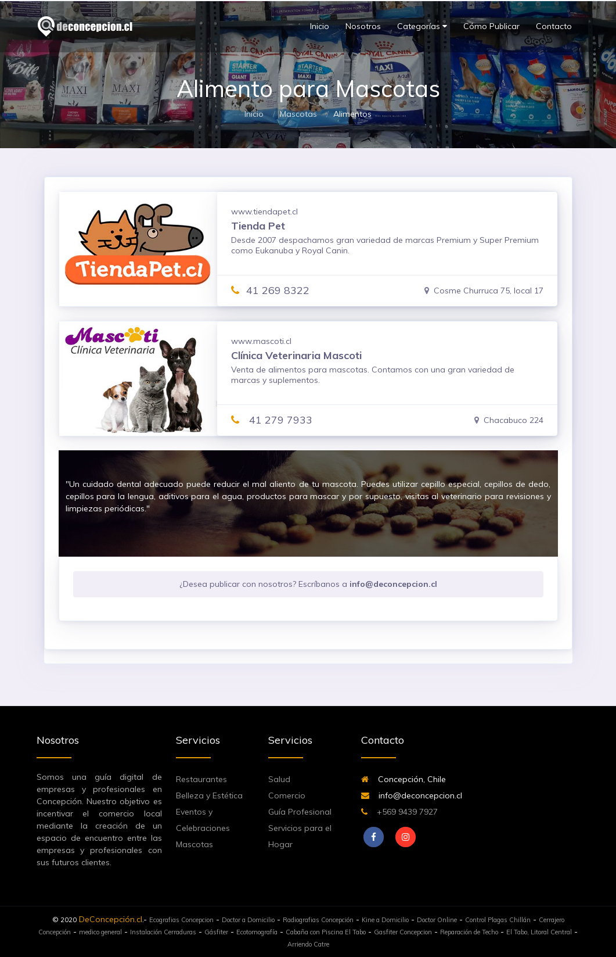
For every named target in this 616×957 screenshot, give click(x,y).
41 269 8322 (270, 290)
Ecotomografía (257, 932)
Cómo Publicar (491, 26)
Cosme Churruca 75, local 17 (483, 290)
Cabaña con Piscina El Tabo (326, 932)
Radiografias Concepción (318, 920)
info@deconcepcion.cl (411, 795)
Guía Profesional (300, 812)
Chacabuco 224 (508, 420)
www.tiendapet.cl (264, 211)
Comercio (286, 795)
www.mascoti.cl (261, 341)
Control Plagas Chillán (498, 920)
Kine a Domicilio (385, 920)
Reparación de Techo (469, 932)
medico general (100, 932)
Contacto (554, 26)
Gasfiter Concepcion (403, 932)
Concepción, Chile (403, 779)
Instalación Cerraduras (163, 932)
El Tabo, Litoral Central (539, 932)
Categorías (422, 26)
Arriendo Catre (308, 944)
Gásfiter (216, 932)
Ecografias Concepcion (181, 920)
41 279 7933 (271, 419)
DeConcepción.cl (110, 919)
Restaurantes (201, 779)
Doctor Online (437, 920)
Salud (279, 779)
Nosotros (363, 26)
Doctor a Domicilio (248, 920)
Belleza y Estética (209, 795)
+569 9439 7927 (399, 812)
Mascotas (298, 114)
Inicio (319, 26)
